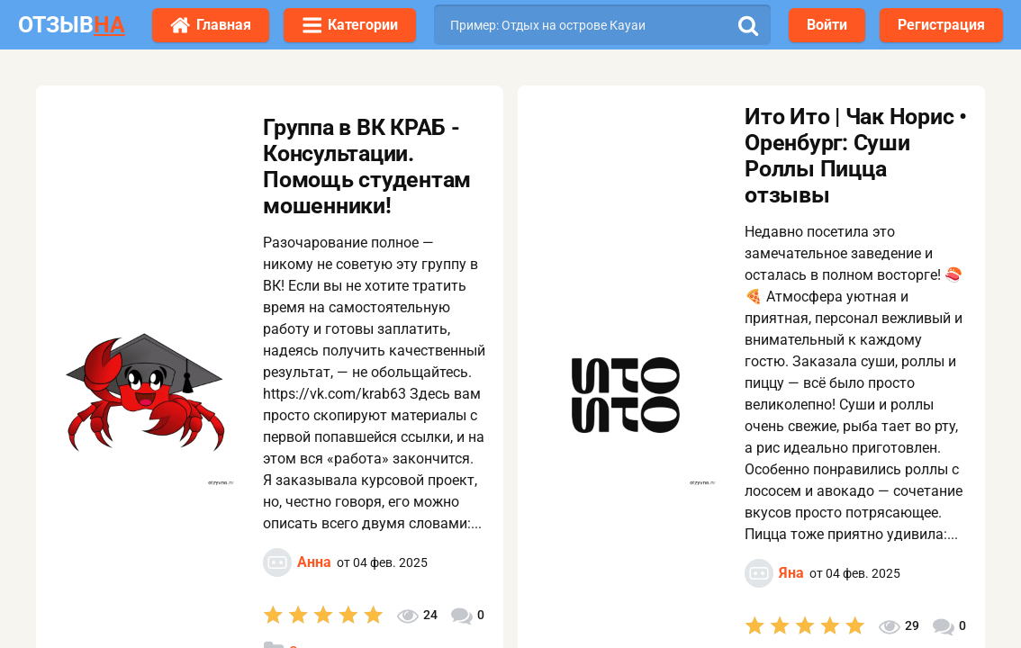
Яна (791, 572)
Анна (314, 562)
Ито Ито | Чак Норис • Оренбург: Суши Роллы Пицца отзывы (856, 156)
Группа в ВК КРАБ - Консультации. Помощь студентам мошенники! (367, 166)
